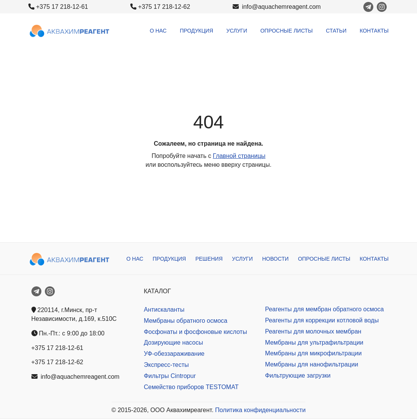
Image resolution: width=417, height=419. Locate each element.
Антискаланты (164, 309)
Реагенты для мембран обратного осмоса (324, 309)
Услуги (237, 31)
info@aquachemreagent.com (277, 6)
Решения (209, 259)
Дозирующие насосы (173, 342)
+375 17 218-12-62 (164, 6)
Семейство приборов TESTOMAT (191, 387)
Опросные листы (286, 31)
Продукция (196, 31)
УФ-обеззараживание (174, 353)
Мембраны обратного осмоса (185, 320)
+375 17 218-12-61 (62, 6)
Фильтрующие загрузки (297, 375)
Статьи (336, 31)
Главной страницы (239, 156)
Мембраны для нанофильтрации (311, 364)
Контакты (374, 31)
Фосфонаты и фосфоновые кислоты (195, 332)
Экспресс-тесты (166, 364)
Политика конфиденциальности (260, 410)
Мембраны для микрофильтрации (313, 353)
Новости (275, 259)
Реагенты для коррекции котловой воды (322, 320)
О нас (158, 31)
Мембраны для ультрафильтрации (314, 342)
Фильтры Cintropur (170, 376)
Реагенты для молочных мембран (313, 331)
